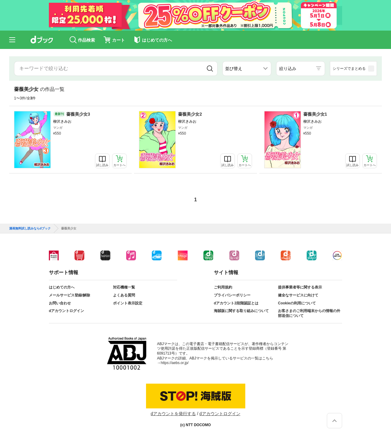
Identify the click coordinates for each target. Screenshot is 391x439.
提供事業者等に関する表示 (300, 287)
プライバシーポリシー (232, 295)
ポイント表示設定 (127, 303)
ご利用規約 (223, 287)
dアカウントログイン (66, 311)
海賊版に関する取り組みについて (241, 311)
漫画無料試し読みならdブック (30, 228)
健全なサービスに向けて (298, 295)
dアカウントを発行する (173, 413)
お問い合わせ (60, 303)
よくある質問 (124, 295)
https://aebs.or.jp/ (174, 363)
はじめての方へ (62, 287)
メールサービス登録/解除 (69, 295)
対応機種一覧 (124, 287)
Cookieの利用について (297, 303)
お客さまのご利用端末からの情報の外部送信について (309, 313)
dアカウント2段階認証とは (236, 303)
